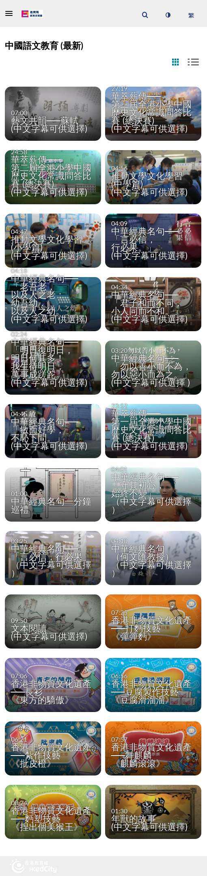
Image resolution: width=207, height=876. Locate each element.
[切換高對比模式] (167, 15)
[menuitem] (144, 15)
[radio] (175, 62)
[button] (11, 13)
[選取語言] (191, 15)
